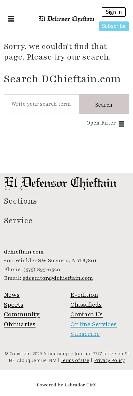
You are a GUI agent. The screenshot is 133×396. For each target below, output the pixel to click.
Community (22, 314)
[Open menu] (11, 19)
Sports (13, 305)
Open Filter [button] (101, 122)
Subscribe (114, 26)
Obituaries (19, 324)
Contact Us (86, 314)
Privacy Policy (109, 360)
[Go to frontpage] (67, 19)
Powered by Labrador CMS (66, 385)
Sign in (114, 12)
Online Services (93, 324)
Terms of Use (75, 360)
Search (104, 105)
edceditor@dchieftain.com (57, 278)
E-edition (84, 295)
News (12, 295)
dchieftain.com (24, 251)
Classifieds (86, 305)
